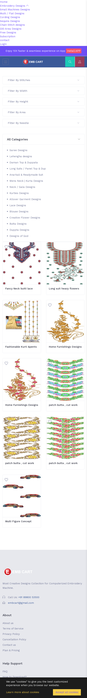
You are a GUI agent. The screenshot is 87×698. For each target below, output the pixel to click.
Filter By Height (43, 101)
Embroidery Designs (14, 5)
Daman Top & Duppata (24, 162)
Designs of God (19, 236)
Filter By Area (43, 112)
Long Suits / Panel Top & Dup (28, 168)
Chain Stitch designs (12, 24)
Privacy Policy (11, 634)
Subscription (7, 36)
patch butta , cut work (63, 405)
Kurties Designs (19, 193)
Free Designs (8, 32)
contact (4, 40)
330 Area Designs (10, 28)
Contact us (9, 644)
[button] (43, 139)
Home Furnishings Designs (65, 346)
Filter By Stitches (43, 80)
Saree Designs (18, 150)
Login (3, 44)
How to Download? (15, 676)
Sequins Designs (10, 21)
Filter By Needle (43, 123)
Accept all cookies (67, 692)
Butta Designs (18, 223)
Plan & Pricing (11, 650)
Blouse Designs (19, 211)
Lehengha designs (21, 156)
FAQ (5, 671)
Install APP (74, 50)
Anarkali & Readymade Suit (26, 174)
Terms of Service (13, 628)
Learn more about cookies (22, 692)
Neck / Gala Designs (22, 187)
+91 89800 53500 (28, 597)
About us (8, 623)
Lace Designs (18, 205)
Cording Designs (10, 17)
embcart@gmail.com (21, 602)
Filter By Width (43, 90)
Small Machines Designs (15, 9)
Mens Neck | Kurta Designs (26, 180)
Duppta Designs (19, 229)
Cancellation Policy (14, 639)
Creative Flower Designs (25, 217)
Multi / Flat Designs (12, 13)
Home (3, 1)
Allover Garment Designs (25, 199)
